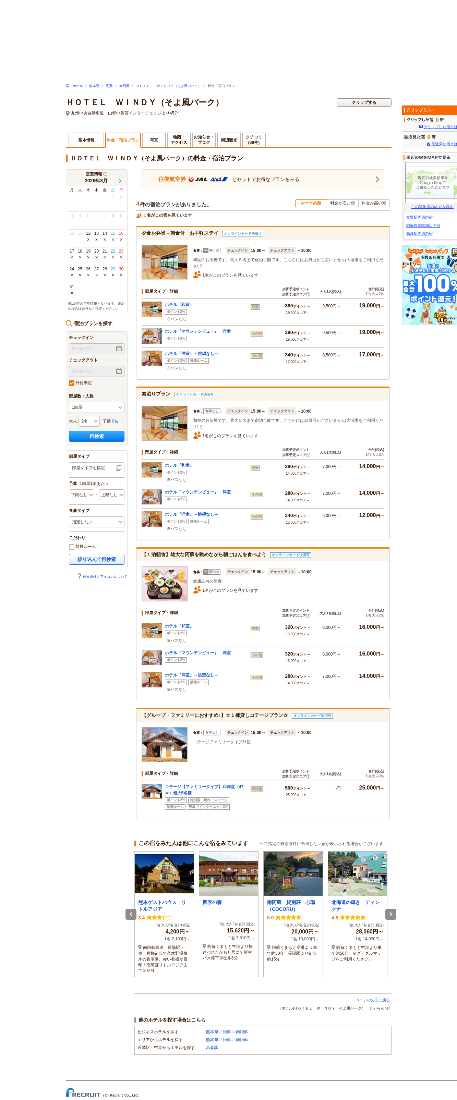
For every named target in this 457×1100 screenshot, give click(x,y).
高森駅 (212, 1047)
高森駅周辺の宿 (419, 233)
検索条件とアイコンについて (102, 576)
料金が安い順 (342, 203)
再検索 (96, 436)
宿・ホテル (74, 86)
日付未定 (80, 383)
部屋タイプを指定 (88, 467)
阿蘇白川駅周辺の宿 (423, 225)
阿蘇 (109, 86)
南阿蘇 (124, 86)
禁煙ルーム (82, 547)
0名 (115, 421)
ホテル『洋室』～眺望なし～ (191, 353)
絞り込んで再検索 (96, 559)
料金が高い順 (374, 203)
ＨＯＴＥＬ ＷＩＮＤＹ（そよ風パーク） (168, 86)
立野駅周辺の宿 (419, 217)
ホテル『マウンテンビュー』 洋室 (198, 331)
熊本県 (94, 86)
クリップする (364, 102)
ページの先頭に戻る (373, 1000)
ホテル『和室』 (179, 304)
